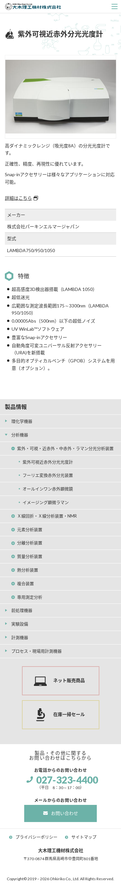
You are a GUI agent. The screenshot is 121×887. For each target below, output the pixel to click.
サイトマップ (83, 836)
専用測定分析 (29, 597)
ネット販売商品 (69, 680)
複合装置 (25, 583)
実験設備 (19, 623)
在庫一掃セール (69, 714)
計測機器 (19, 637)
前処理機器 (21, 610)
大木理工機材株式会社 (33, 6)
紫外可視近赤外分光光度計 (48, 462)
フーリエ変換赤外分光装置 (48, 475)
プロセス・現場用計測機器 (36, 651)
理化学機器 (21, 421)
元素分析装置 (29, 529)
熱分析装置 (27, 569)
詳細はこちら (18, 198)
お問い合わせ (64, 813)
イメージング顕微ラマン (46, 502)
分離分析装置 (29, 542)
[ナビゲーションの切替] (114, 6)
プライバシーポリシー (36, 836)
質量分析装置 (29, 556)
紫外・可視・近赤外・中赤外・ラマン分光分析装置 (65, 448)
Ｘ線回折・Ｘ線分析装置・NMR (47, 515)
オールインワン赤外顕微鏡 (48, 488)
